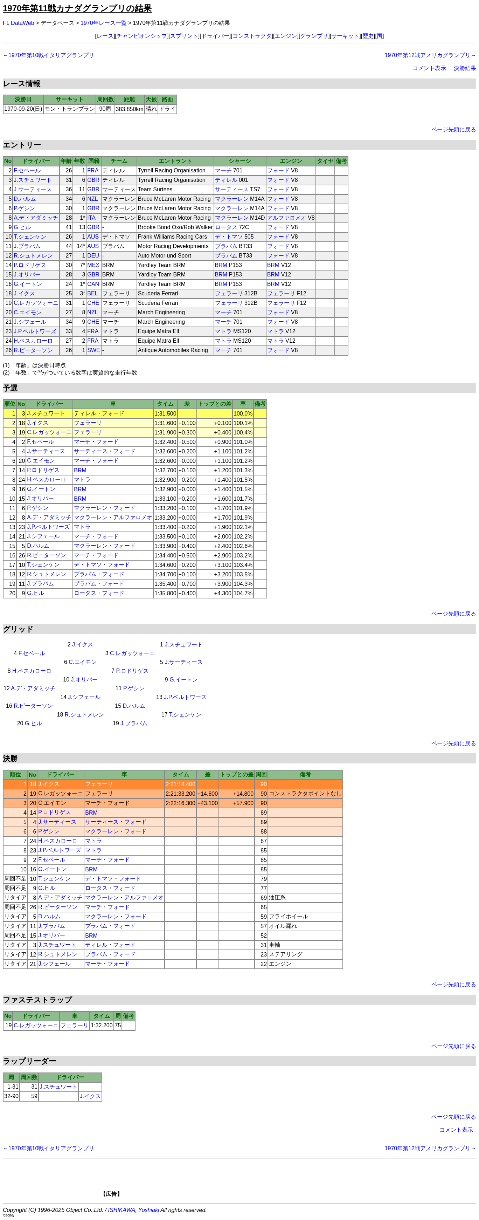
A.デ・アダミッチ (36, 218)
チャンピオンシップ (142, 36)
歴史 (368, 36)
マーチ (223, 170)
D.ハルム (25, 199)
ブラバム (226, 246)
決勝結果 (465, 68)
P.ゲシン (24, 208)
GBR (93, 180)
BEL (92, 293)
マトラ (223, 331)
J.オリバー (27, 274)
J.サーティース (32, 189)
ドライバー (215, 36)
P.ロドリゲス (30, 265)
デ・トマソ (229, 237)
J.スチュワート (32, 180)
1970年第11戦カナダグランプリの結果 (77, 8)
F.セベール (27, 170)
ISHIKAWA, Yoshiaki (133, 1210)
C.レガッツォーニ (36, 303)
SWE (93, 350)
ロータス (226, 227)
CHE (93, 303)
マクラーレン (232, 199)
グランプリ (314, 36)
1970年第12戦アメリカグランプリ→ (430, 55)
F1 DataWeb (18, 23)
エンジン (286, 36)
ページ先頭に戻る (453, 129)
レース (105, 36)
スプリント (184, 36)
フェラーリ (229, 293)
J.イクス (24, 293)
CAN (93, 284)
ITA (91, 218)
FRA (92, 170)
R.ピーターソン (33, 350)
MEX (93, 265)
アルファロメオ (286, 218)
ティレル (226, 180)
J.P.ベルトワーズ (35, 331)
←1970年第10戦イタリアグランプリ (48, 55)
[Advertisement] (251, 1180)
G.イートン (28, 284)
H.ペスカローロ (33, 341)
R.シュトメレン (33, 256)
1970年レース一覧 (104, 23)
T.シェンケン (30, 237)
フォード (278, 170)
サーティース (232, 189)
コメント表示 (429, 68)
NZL (92, 199)
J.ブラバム (27, 246)
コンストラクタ (252, 36)
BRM (221, 265)
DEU (93, 256)
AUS (93, 237)
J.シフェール (30, 322)
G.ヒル (22, 227)
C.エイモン (28, 312)
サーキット (345, 36)
